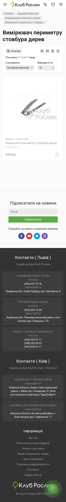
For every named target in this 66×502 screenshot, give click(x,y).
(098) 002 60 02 (33, 343)
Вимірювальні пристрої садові (22, 18)
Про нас (33, 437)
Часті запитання (33, 459)
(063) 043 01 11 (33, 346)
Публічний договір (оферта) (33, 443)
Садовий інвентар (27, 13)
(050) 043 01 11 (33, 339)
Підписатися (33, 219)
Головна (8, 13)
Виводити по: (45, 62)
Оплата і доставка (33, 448)
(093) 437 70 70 (33, 283)
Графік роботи (33, 475)
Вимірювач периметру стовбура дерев (31, 143)
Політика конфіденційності (33, 464)
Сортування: (12, 62)
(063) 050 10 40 (33, 310)
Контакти (33, 469)
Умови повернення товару (33, 453)
